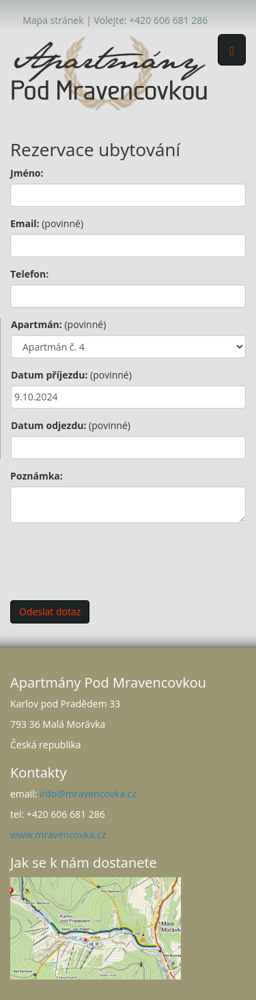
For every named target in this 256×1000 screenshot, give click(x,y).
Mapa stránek (53, 20)
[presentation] (114, 560)
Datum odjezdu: (70, 425)
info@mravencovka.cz (88, 793)
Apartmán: (58, 324)
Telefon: (29, 273)
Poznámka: (36, 475)
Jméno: (27, 172)
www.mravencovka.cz (58, 834)
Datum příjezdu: (71, 374)
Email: (46, 223)
